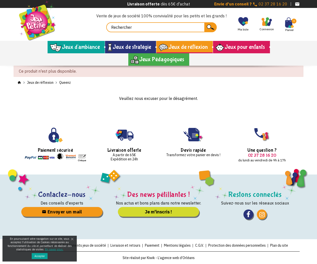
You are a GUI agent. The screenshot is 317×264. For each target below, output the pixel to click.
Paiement (152, 245)
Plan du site (279, 245)
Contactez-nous (62, 194)
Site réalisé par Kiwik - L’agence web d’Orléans (159, 258)
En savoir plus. (54, 249)
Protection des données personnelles (237, 245)
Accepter (39, 256)
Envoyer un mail (62, 212)
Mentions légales (177, 245)
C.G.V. (199, 245)
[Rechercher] (161, 27)
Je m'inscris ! (158, 212)
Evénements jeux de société (84, 245)
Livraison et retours (125, 245)
